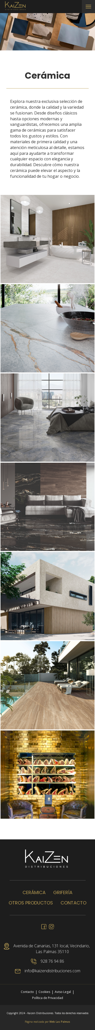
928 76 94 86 (47, 961)
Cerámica (34, 892)
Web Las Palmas (59, 1021)
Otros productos (31, 903)
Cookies (44, 992)
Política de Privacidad (47, 998)
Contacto (73, 903)
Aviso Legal (63, 992)
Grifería (62, 892)
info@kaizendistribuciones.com (47, 971)
